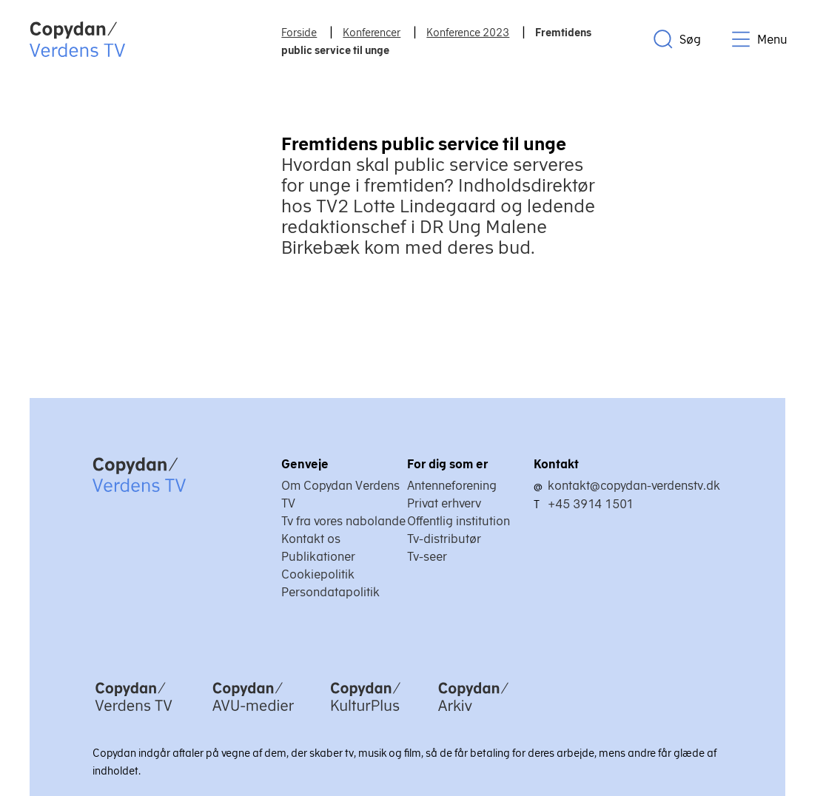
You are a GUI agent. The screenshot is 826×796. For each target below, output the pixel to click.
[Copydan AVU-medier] (253, 712)
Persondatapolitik (330, 591)
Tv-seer (427, 556)
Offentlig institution (458, 520)
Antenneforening (452, 485)
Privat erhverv (444, 503)
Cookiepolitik (318, 574)
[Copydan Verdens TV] (134, 712)
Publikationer (318, 556)
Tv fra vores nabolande (343, 520)
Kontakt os (310, 538)
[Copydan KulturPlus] (365, 712)
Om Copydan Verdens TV (340, 494)
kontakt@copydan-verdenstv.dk (634, 485)
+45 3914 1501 (591, 503)
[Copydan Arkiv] (473, 712)
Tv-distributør (444, 538)
